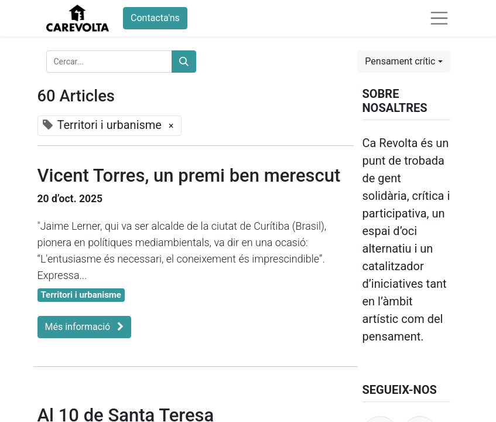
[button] (403, 61)
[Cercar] (184, 61)
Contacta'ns (155, 17)
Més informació (84, 326)
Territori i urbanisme (81, 295)
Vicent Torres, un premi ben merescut (189, 175)
